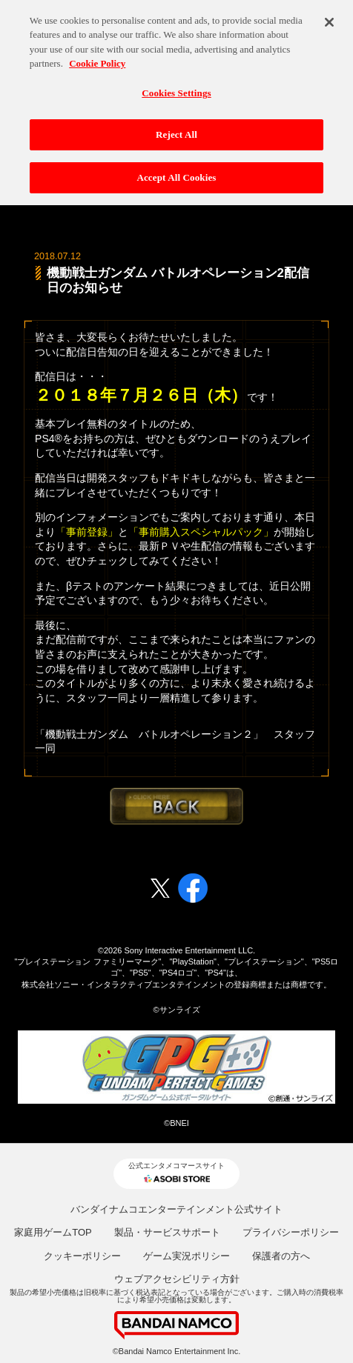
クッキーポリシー (82, 1256)
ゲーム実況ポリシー (186, 1256)
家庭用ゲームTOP (53, 1232)
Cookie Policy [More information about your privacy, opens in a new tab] (97, 56)
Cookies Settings (176, 85)
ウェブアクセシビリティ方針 (177, 1278)
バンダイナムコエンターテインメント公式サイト (176, 1209)
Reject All (176, 127)
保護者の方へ (281, 1256)
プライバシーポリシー (291, 1232)
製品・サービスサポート (167, 1232)
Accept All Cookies (176, 170)
